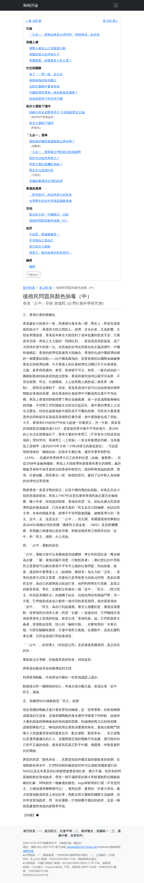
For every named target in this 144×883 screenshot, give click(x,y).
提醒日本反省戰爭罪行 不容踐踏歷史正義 (57, 112)
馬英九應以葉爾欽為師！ (46, 164)
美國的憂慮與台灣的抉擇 (46, 181)
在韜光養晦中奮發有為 (44, 86)
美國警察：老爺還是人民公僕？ (50, 60)
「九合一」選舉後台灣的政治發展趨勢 (55, 152)
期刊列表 (29, 288)
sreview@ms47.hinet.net (81, 847)
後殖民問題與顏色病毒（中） (49, 220)
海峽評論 (30, 5)
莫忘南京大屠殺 (39, 246)
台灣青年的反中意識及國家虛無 (50, 201)
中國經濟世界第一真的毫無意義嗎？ (53, 92)
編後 (32, 266)
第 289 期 (45, 288)
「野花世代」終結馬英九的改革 (50, 195)
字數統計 (33, 274)
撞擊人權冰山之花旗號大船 (47, 48)
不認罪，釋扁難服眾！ (44, 234)
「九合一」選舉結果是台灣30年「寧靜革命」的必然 (64, 34)
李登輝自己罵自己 (41, 240)
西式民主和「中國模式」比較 (49, 214)
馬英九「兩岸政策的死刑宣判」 (50, 252)
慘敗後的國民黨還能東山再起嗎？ (52, 141)
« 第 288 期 (33, 21)
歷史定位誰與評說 (41, 170)
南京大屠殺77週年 (41, 123)
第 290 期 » (110, 21)
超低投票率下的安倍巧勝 (46, 98)
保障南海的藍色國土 (43, 80)
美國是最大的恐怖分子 (44, 54)
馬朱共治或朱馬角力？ (44, 158)
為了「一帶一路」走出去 (46, 74)
